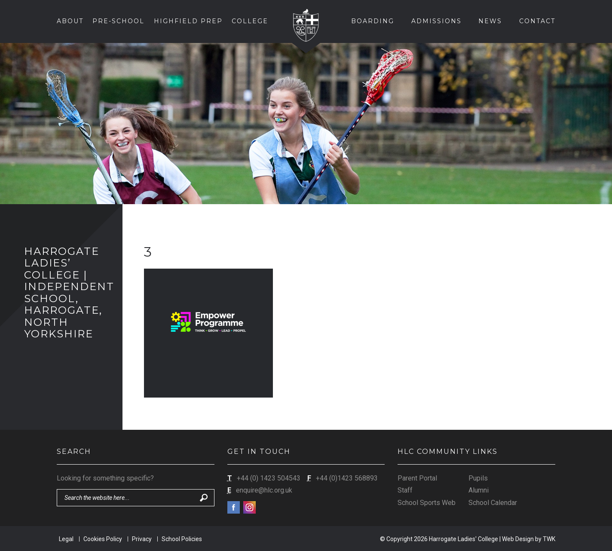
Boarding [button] (372, 21)
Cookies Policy (102, 539)
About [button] (70, 21)
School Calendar (492, 503)
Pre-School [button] (118, 21)
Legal (66, 539)
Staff (405, 490)
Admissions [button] (436, 21)
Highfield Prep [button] (188, 21)
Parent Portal (417, 478)
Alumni (478, 490)
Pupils (478, 478)
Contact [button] (537, 21)
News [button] (490, 21)
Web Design (518, 539)
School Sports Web (427, 503)
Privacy (142, 539)
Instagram (249, 507)
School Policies (182, 539)
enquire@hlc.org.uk (264, 490)
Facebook (233, 507)
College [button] (250, 21)
